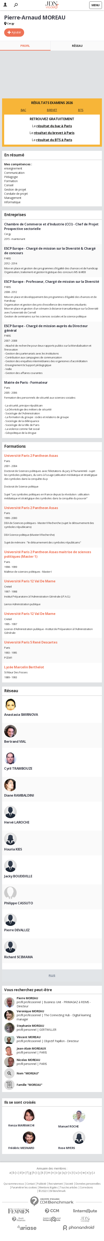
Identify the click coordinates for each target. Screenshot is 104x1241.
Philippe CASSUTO (18, 903)
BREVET (52, 110)
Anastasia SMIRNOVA (21, 714)
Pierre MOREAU (27, 998)
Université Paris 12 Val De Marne (30, 581)
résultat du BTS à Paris (54, 140)
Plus (52, 975)
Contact (30, 1183)
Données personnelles (88, 1183)
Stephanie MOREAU (30, 1026)
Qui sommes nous (14, 1183)
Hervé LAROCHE (16, 822)
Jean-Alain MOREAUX (31, 1048)
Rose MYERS (66, 1148)
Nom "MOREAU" (28, 1073)
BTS (80, 110)
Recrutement (56, 1183)
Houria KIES (13, 849)
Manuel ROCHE (68, 1126)
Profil (25, 46)
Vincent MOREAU (28, 1037)
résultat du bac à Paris (54, 126)
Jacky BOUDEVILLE (18, 876)
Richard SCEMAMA (18, 957)
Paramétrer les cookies (24, 1187)
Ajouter (16, 32)
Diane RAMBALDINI (19, 795)
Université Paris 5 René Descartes (30, 642)
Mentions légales (48, 1187)
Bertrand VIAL (15, 741)
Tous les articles (68, 1187)
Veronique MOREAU (30, 1011)
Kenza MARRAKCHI (21, 1125)
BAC (23, 110)
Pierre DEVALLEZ (17, 930)
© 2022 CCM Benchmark (52, 1191)
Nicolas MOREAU (28, 1060)
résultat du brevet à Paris (54, 133)
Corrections (86, 1187)
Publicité (41, 1183)
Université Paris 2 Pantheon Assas (31, 455)
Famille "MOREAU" (29, 1085)
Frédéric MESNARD (21, 1148)
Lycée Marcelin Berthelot (24, 667)
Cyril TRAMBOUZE (18, 768)
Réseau (77, 46)
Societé (69, 1183)
